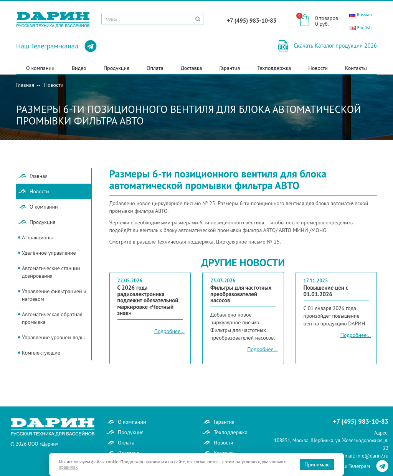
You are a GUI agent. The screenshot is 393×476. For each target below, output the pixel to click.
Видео (79, 68)
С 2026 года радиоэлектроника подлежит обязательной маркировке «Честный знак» (147, 301)
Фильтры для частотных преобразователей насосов (240, 294)
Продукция (116, 68)
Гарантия (230, 68)
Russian (360, 14)
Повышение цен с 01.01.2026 (326, 291)
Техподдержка (274, 68)
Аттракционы (37, 237)
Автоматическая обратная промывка (52, 318)
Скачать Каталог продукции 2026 (334, 45)
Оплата (155, 68)
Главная (25, 84)
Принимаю (317, 464)
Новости (318, 68)
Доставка (191, 68)
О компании (40, 68)
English (361, 27)
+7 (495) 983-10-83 (251, 20)
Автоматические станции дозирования (51, 272)
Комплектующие (41, 352)
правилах (68, 467)
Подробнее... (169, 331)
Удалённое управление (49, 252)
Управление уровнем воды (53, 337)
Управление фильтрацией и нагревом (54, 295)
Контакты (356, 68)
